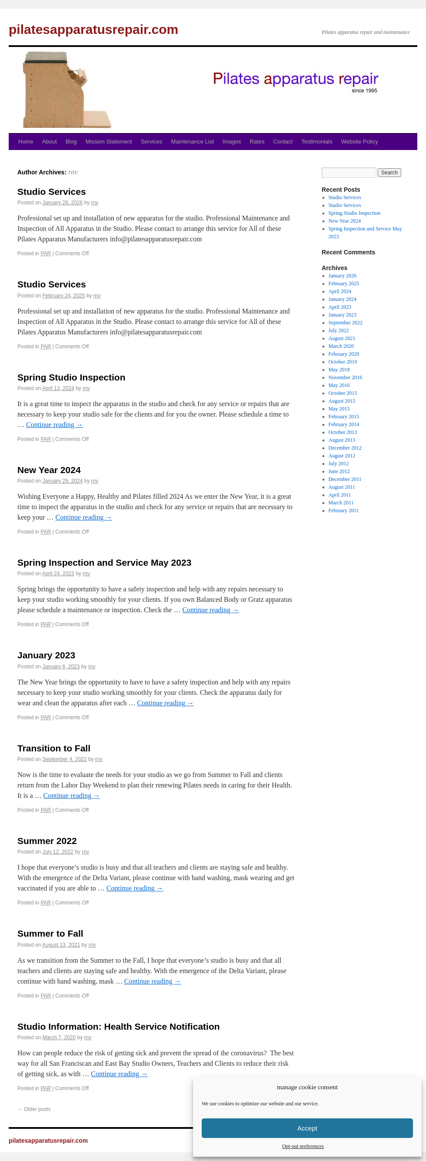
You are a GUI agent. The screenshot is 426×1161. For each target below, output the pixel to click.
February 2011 (344, 510)
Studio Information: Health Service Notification (118, 1026)
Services (152, 141)
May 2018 (339, 370)
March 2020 (341, 346)
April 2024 (340, 291)
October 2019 (343, 362)
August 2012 (342, 456)
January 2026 (342, 276)
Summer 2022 (47, 841)
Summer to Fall (50, 933)
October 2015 (343, 393)
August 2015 (342, 401)
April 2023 (340, 307)
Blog (71, 141)
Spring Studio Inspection (71, 377)
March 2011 (341, 503)
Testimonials (317, 141)
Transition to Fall (53, 748)
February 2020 (344, 354)
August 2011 (342, 487)
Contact (283, 141)
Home (25, 141)
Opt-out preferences (303, 1146)
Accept (307, 1128)
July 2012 (339, 463)
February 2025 (344, 283)
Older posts (34, 1109)
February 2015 (344, 417)
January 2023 (46, 655)
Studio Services (51, 192)
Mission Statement (109, 141)
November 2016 (346, 377)
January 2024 (342, 299)
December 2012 (345, 448)
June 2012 (339, 471)
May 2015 (339, 409)
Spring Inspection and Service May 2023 (104, 562)
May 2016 (339, 385)
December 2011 (345, 479)
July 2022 (339, 330)
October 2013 (343, 432)
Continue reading (54, 424)
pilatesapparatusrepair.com (93, 29)
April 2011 (340, 495)
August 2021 (342, 338)
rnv (72, 172)
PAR (45, 253)
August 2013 (342, 440)
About (49, 141)
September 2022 (346, 323)
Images (232, 141)
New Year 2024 (49, 470)
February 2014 (344, 424)
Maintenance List (192, 141)
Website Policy (359, 141)
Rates (257, 141)
